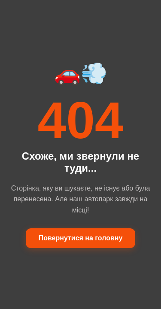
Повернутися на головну (81, 238)
